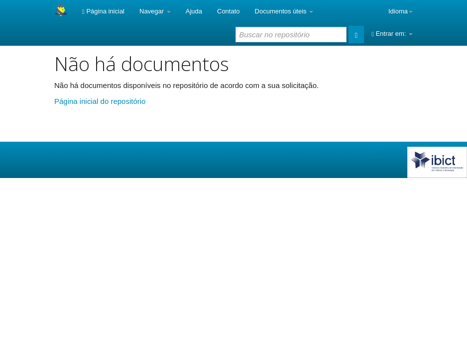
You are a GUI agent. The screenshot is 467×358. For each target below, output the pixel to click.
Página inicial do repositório (99, 101)
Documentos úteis (284, 11)
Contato (228, 11)
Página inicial (103, 11)
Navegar (155, 11)
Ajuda (194, 11)
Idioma (400, 11)
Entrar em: (392, 33)
